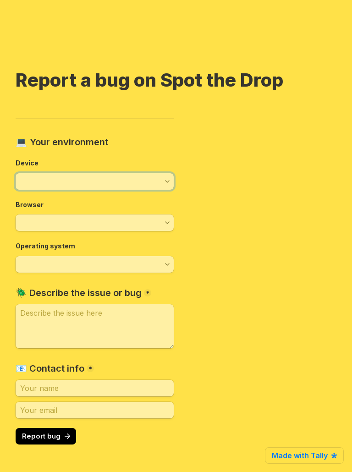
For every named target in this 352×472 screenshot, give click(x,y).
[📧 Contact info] (95, 388)
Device (27, 163)
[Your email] (95, 410)
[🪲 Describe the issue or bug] (95, 326)
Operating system (45, 246)
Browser (30, 205)
